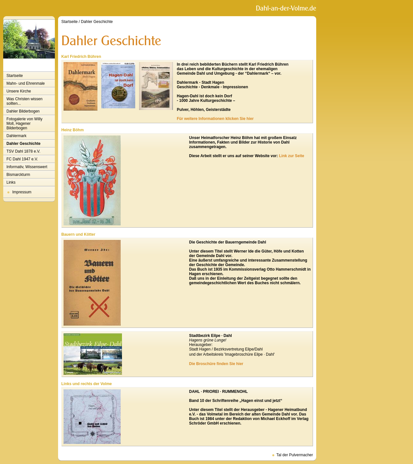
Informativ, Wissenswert (26, 167)
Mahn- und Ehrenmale (25, 83)
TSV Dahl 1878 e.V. (23, 151)
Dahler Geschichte (23, 143)
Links (10, 182)
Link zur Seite (291, 156)
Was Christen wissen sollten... (24, 101)
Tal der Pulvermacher (295, 455)
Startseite (14, 75)
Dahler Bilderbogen (23, 111)
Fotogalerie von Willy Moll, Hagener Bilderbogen (24, 123)
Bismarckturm (18, 174)
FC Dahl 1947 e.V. (22, 159)
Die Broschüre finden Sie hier (216, 363)
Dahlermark (16, 136)
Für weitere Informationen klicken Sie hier (215, 118)
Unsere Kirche (18, 91)
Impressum (21, 192)
